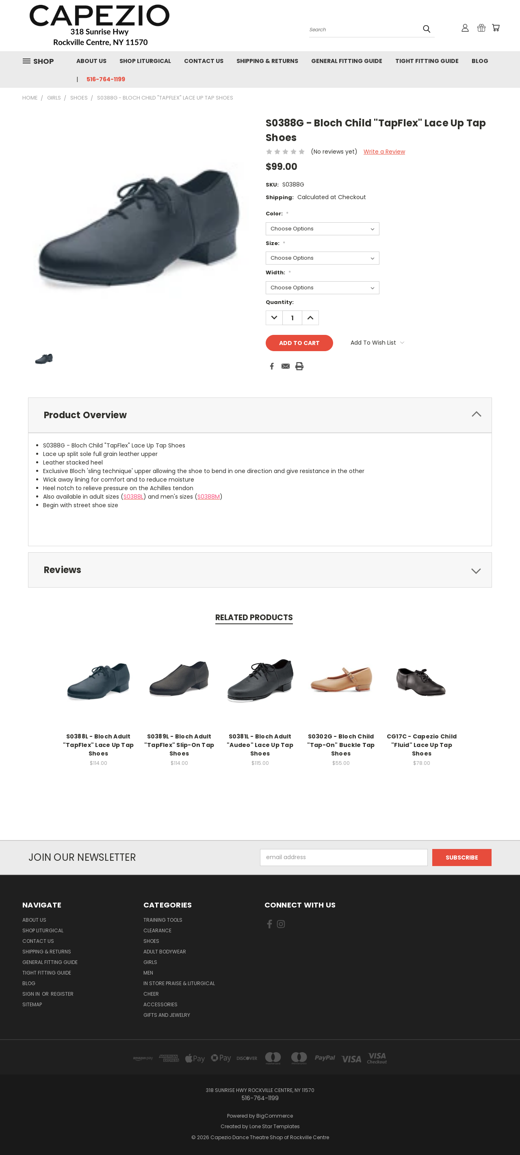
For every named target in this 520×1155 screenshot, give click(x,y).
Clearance (157, 930)
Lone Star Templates (274, 1126)
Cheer (151, 993)
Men (148, 972)
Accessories (160, 1004)
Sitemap (32, 1004)
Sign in (31, 993)
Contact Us (203, 61)
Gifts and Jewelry (166, 1015)
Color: (277, 213)
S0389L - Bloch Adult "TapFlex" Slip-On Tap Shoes (179, 745)
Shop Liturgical (145, 61)
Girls (150, 962)
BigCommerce (274, 1115)
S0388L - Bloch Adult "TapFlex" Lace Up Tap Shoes (98, 745)
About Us (91, 61)
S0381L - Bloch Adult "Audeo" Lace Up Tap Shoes (260, 745)
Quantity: (280, 302)
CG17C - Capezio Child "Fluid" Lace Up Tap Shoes (422, 745)
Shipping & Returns (267, 61)
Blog (480, 61)
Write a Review (384, 152)
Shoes (151, 941)
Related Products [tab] (254, 617)
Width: (278, 272)
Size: (275, 243)
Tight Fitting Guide (427, 61)
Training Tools (162, 919)
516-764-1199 (106, 79)
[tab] (260, 415)
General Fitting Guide (346, 61)
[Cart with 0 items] (496, 28)
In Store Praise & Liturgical (179, 983)
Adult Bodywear (164, 951)
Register (62, 993)
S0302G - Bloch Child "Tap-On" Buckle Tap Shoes (341, 745)
